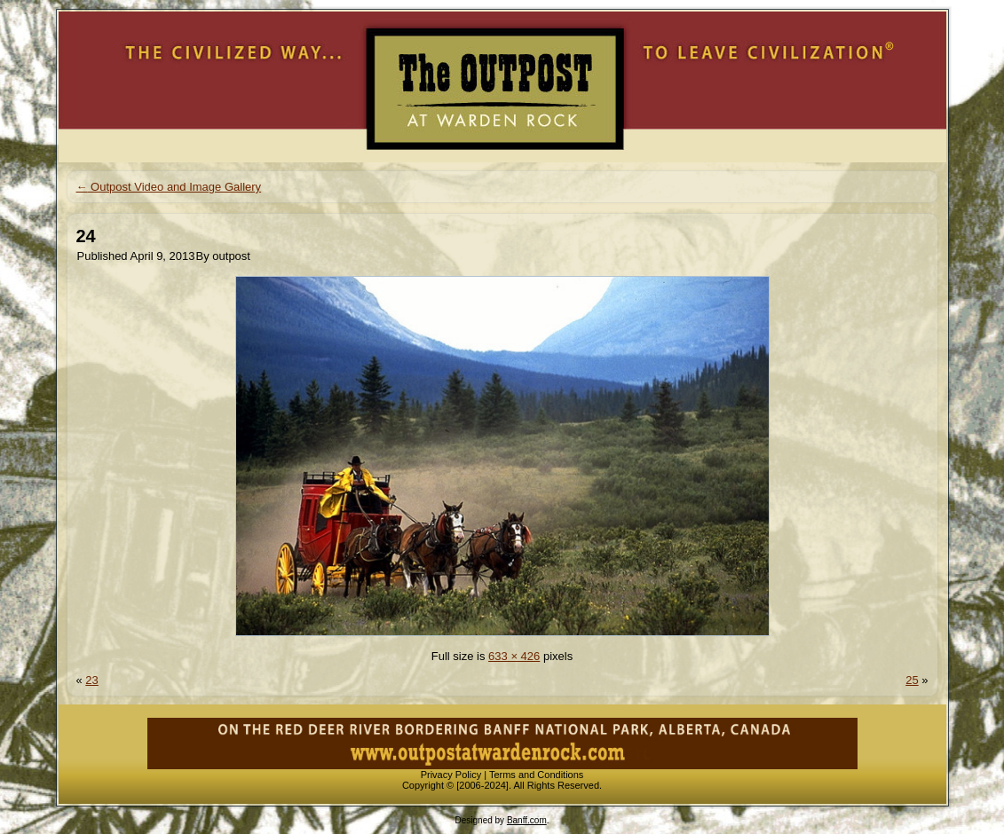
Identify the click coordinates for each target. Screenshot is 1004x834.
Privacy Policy (451, 774)
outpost (231, 256)
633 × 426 (514, 656)
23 (91, 680)
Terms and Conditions (536, 774)
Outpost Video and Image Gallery (169, 186)
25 (911, 680)
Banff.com (527, 820)
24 (86, 236)
